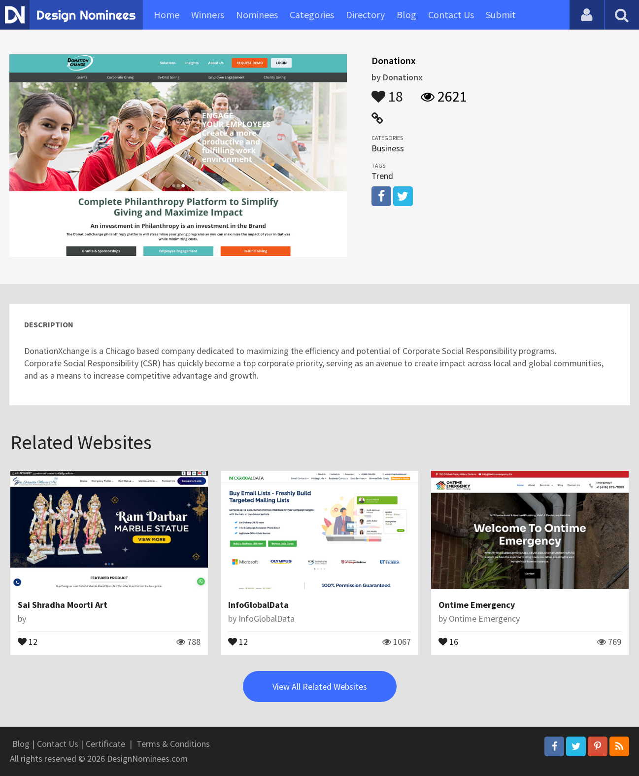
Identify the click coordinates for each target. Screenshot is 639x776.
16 (448, 641)
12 (27, 641)
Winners (207, 14)
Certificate (105, 743)
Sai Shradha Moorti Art (62, 604)
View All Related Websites (319, 686)
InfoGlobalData (258, 604)
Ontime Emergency (476, 604)
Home (166, 14)
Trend (382, 175)
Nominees (257, 14)
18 (387, 92)
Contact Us (451, 14)
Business (387, 148)
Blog (406, 14)
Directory (365, 14)
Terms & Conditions (173, 743)
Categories (312, 14)
